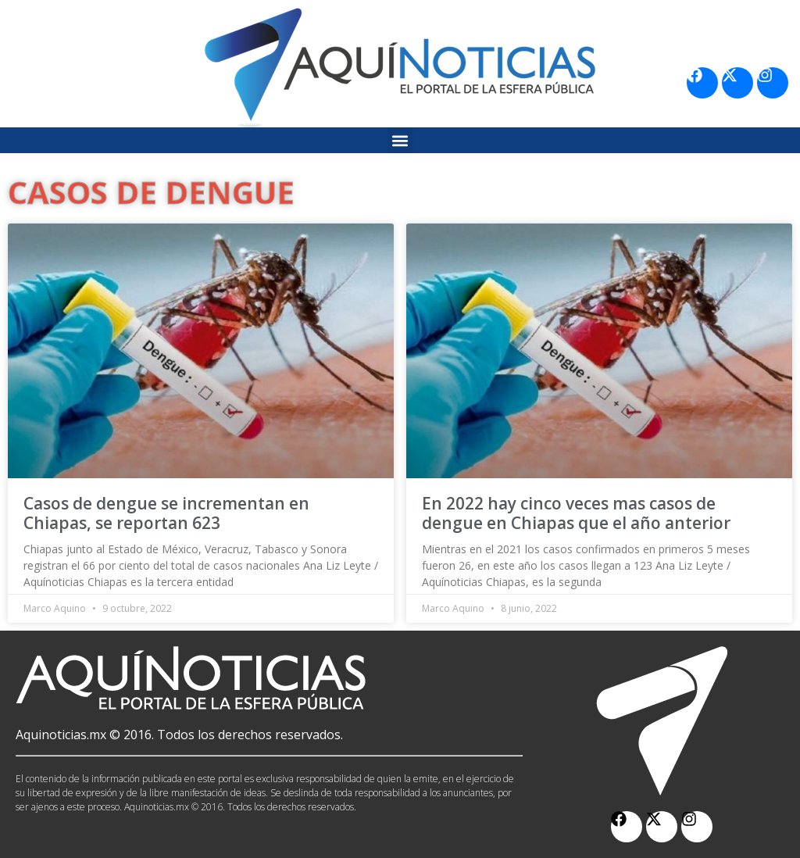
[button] (400, 140)
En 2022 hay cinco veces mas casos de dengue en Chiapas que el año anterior (576, 513)
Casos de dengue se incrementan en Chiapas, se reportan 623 (166, 513)
